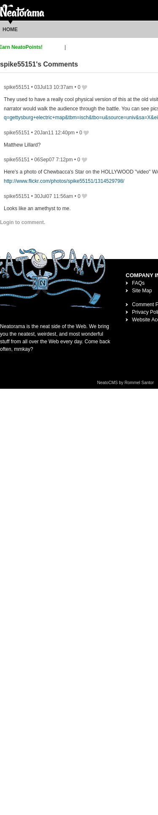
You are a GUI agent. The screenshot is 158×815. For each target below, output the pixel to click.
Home (10, 29)
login (72, 47)
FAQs (138, 283)
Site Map (142, 291)
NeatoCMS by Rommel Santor (125, 382)
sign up (55, 47)
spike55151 (16, 87)
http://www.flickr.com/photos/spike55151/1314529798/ (64, 181)
